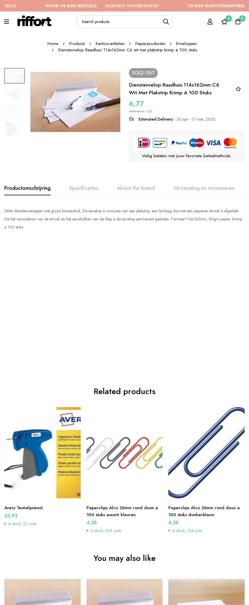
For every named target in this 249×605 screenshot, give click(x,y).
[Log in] (208, 21)
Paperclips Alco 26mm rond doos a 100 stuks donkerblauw (205, 376)
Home (52, 43)
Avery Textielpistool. (25, 372)
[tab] (27, 188)
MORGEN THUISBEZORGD (114, 6)
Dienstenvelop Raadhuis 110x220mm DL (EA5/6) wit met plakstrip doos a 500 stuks (201, 546)
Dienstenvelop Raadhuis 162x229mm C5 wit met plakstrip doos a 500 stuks (121, 546)
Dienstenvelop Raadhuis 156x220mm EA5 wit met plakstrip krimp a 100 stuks (39, 546)
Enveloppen (187, 43)
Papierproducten (150, 43)
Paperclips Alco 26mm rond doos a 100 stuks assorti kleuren (123, 376)
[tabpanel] (124, 219)
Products (76, 43)
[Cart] (237, 21)
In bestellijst (238, 89)
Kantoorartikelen (109, 43)
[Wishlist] (222, 21)
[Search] (166, 21)
